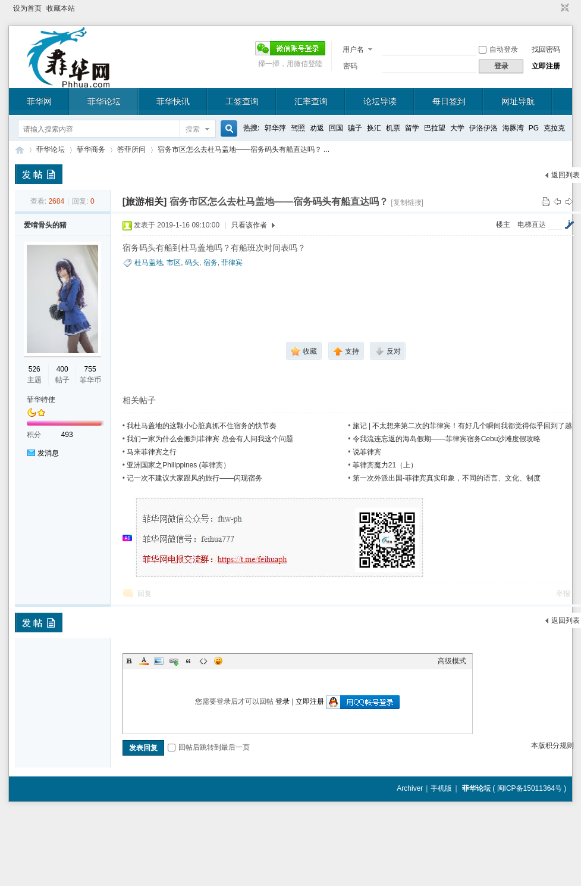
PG (534, 128)
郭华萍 (275, 128)
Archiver (410, 788)
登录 (282, 701)
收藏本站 (60, 8)
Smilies (218, 661)
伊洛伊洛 (483, 128)
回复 (144, 593)
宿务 (210, 262)
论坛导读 (380, 101)
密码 (350, 66)
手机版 (441, 788)
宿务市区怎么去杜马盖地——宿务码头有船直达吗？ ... (243, 149)
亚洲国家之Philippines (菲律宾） (178, 465)
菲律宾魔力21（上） (385, 465)
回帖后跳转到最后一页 (209, 747)
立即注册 (546, 66)
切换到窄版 (563, 8)
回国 (336, 128)
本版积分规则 (552, 745)
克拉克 (554, 128)
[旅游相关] (145, 201)
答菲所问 (131, 149)
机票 (393, 128)
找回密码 (546, 49)
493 (67, 434)
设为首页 (27, 8)
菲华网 (39, 101)
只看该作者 (249, 225)
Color (144, 661)
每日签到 (449, 101)
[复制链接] (407, 202)
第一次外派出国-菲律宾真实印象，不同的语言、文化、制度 (447, 478)
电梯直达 (531, 224)
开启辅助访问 (554, 8)
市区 (174, 262)
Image (159, 661)
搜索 (193, 129)
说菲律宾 (367, 452)
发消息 (48, 453)
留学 (412, 128)
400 (62, 369)
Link (174, 661)
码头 (192, 262)
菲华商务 (91, 149)
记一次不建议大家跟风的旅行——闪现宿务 (194, 478)
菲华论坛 (104, 101)
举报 (563, 593)
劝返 (317, 128)
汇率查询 (311, 101)
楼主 (503, 224)
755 (90, 369)
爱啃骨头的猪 (45, 225)
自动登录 (498, 49)
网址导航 (518, 101)
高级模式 (452, 661)
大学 (457, 128)
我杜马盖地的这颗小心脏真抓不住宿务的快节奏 (202, 426)
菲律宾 (232, 262)
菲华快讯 (173, 101)
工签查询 (242, 101)
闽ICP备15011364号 (529, 788)
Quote (188, 661)
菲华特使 (41, 399)
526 (34, 369)
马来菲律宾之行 (152, 452)
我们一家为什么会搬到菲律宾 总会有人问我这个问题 (210, 439)
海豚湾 (513, 128)
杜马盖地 (148, 262)
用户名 (353, 49)
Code (203, 661)
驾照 (298, 128)
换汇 (374, 128)
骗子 (355, 128)
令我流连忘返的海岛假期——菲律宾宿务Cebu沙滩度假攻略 (447, 439)
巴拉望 (434, 128)
